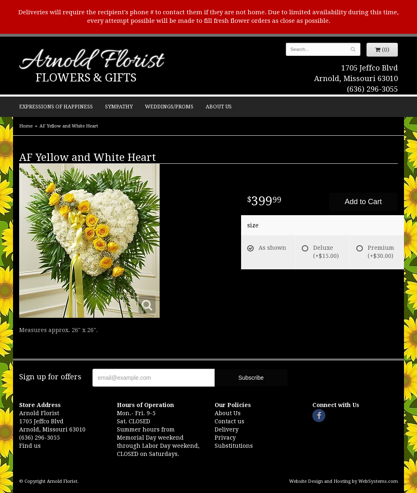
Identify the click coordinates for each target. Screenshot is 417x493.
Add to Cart (363, 202)
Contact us (229, 421)
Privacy (225, 437)
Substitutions (234, 445)
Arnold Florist (90, 62)
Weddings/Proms (169, 106)
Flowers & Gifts (85, 77)
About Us (219, 106)
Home (26, 126)
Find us (30, 445)
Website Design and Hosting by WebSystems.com (343, 481)
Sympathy (119, 106)
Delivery (227, 429)
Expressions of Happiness (56, 106)
